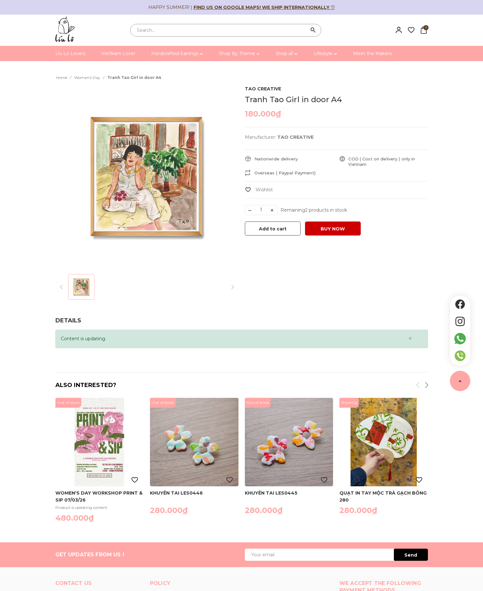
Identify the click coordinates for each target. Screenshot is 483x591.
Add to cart (273, 229)
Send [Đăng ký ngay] (410, 555)
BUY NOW (333, 229)
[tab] (68, 321)
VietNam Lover (118, 53)
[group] (146, 176)
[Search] (313, 30)
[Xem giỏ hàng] (424, 30)
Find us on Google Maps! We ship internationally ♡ (264, 7)
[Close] (410, 338)
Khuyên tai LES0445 (271, 493)
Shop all (287, 53)
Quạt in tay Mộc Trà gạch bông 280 (383, 496)
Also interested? (86, 385)
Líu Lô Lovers (70, 53)
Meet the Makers (372, 53)
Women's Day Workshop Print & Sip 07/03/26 (99, 496)
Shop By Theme (239, 53)
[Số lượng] (261, 210)
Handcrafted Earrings (177, 53)
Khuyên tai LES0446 (176, 493)
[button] (426, 386)
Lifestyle (325, 53)
